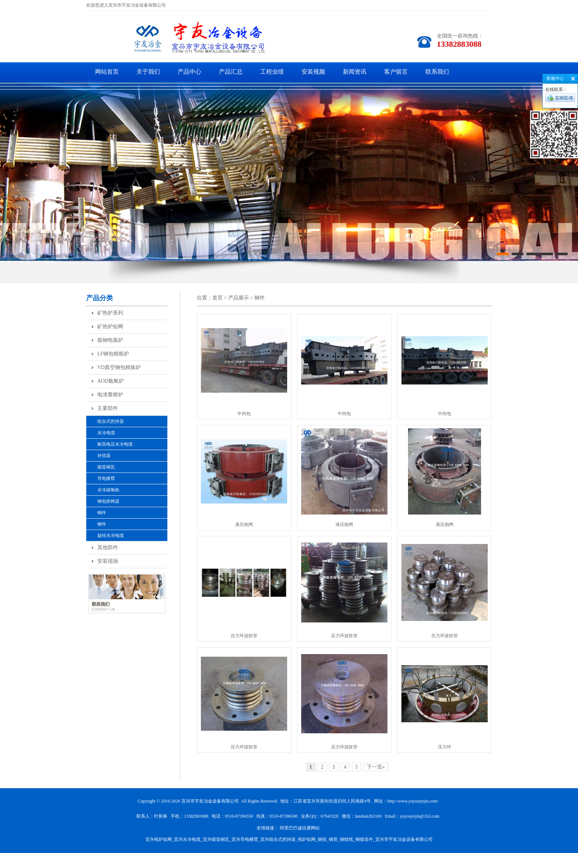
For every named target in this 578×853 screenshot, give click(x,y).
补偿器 (104, 455)
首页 (217, 298)
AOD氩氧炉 (110, 381)
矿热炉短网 (110, 326)
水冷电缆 (106, 432)
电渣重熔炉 (110, 394)
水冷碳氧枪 (108, 489)
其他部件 (107, 547)
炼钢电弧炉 (110, 340)
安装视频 (313, 72)
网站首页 (107, 72)
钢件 (101, 524)
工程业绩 (272, 72)
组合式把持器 (110, 421)
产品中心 (189, 72)
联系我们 (437, 72)
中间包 (244, 413)
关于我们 (148, 72)
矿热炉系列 (110, 313)
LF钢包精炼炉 (113, 354)
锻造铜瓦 (106, 467)
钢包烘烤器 (108, 501)
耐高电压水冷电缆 (115, 444)
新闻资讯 (354, 72)
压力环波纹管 (244, 635)
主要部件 (107, 408)
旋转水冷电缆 (110, 535)
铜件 (101, 512)
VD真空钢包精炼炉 (119, 367)
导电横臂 (106, 478)
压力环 (444, 747)
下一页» (376, 767)
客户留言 (396, 72)
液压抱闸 (244, 524)
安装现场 (107, 561)
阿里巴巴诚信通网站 (300, 828)
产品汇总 (231, 72)
